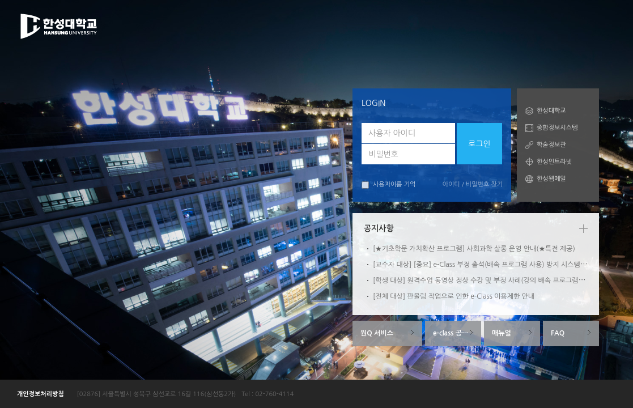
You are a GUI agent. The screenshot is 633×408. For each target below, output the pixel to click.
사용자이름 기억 (388, 185)
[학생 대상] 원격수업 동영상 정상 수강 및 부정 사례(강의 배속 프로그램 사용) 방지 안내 (499, 280)
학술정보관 (551, 145)
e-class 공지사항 (457, 333)
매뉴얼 (501, 333)
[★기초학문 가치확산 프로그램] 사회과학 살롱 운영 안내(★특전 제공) (474, 248)
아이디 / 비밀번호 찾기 (473, 184)
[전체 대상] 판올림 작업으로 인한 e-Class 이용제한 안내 (453, 296)
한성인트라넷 (554, 162)
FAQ (557, 333)
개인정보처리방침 (40, 394)
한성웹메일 (551, 179)
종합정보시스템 (557, 128)
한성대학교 (551, 111)
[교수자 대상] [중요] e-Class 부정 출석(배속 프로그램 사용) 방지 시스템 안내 (484, 264)
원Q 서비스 (376, 333)
